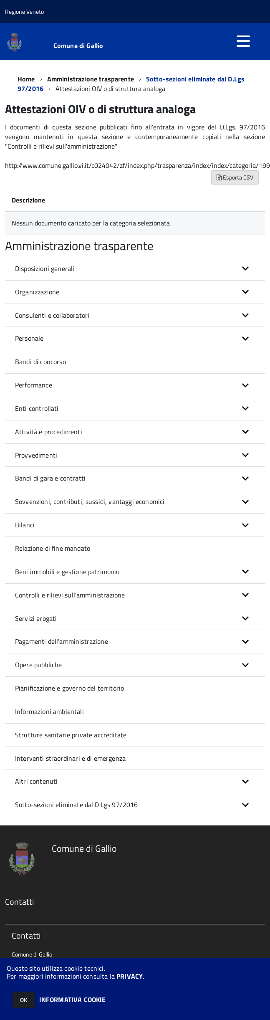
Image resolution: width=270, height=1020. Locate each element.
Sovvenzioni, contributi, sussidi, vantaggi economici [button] (89, 501)
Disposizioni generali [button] (44, 268)
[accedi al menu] (243, 41)
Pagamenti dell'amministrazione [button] (61, 641)
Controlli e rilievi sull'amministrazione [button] (70, 595)
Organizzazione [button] (37, 292)
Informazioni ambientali (49, 711)
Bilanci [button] (25, 525)
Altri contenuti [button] (36, 781)
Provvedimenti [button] (36, 455)
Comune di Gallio (78, 45)
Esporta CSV (235, 177)
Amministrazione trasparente (90, 79)
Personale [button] (29, 338)
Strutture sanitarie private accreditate (70, 735)
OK (23, 999)
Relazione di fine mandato (52, 548)
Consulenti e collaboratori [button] (52, 315)
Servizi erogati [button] (36, 618)
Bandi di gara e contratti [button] (50, 478)
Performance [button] (33, 385)
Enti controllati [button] (37, 408)
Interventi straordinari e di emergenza (70, 758)
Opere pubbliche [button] (38, 665)
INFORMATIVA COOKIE (72, 1000)
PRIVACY (129, 976)
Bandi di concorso (40, 362)
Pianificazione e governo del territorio (69, 688)
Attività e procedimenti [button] (48, 432)
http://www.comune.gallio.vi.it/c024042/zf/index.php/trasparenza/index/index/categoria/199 (137, 165)
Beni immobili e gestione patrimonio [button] (67, 572)
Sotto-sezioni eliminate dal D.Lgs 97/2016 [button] (76, 805)
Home (26, 79)
